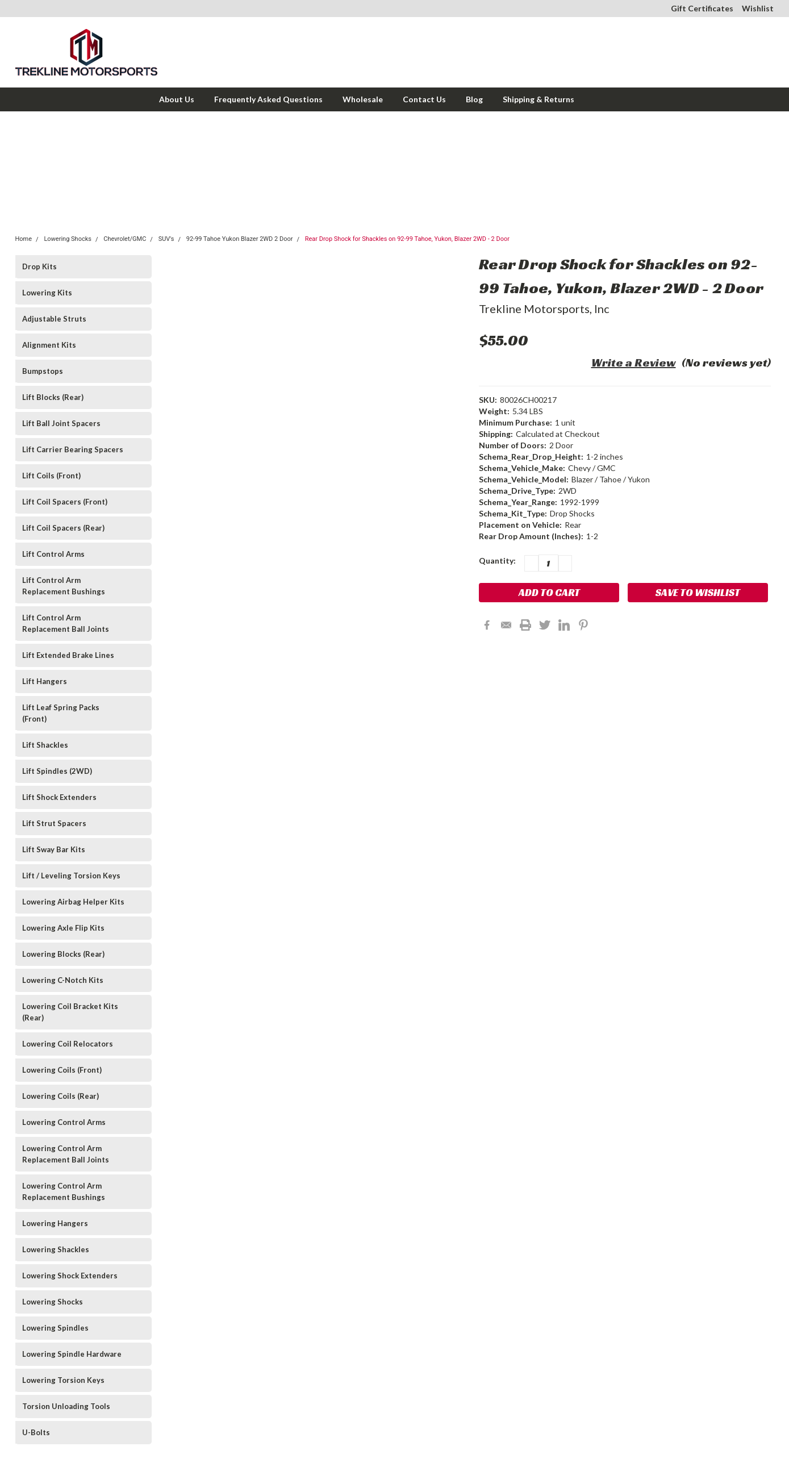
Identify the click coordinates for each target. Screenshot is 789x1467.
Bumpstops (42, 371)
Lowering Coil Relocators (67, 1043)
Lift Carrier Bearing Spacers (72, 449)
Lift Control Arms (53, 554)
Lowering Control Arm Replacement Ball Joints (65, 1154)
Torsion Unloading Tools (66, 1406)
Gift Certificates (702, 8)
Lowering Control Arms (64, 1122)
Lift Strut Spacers (54, 823)
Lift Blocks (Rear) (53, 397)
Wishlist (758, 8)
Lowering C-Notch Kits (62, 980)
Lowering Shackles (55, 1249)
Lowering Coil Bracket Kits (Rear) (70, 1012)
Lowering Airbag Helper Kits (73, 901)
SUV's (166, 239)
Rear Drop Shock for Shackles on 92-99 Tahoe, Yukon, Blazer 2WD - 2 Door (407, 239)
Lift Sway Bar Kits (53, 849)
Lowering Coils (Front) (62, 1069)
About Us (176, 99)
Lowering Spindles (55, 1327)
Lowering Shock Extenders (70, 1275)
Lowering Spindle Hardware (72, 1353)
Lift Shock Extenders (59, 797)
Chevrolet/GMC (124, 239)
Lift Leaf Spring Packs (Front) (60, 713)
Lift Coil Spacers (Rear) (63, 527)
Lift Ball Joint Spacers (61, 423)
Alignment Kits (49, 344)
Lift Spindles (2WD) (57, 771)
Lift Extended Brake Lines (68, 655)
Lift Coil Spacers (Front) (64, 501)
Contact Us (424, 99)
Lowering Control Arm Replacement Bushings (63, 1191)
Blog (474, 99)
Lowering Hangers (55, 1223)
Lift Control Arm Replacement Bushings (63, 586)
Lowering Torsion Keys (63, 1380)
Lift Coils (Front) (51, 475)
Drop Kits (39, 266)
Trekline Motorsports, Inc (544, 308)
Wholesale (363, 99)
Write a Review (633, 362)
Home (23, 239)
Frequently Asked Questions (268, 99)
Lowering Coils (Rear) (60, 1096)
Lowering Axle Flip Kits (63, 927)
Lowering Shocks (67, 239)
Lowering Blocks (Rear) (63, 953)
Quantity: (497, 560)
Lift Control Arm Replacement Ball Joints (65, 623)
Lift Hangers (44, 681)
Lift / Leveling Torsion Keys (71, 875)
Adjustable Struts (54, 318)
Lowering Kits (47, 292)
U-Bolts (36, 1432)
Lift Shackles (45, 744)
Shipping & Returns (538, 99)
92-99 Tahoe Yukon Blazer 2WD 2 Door (239, 239)
